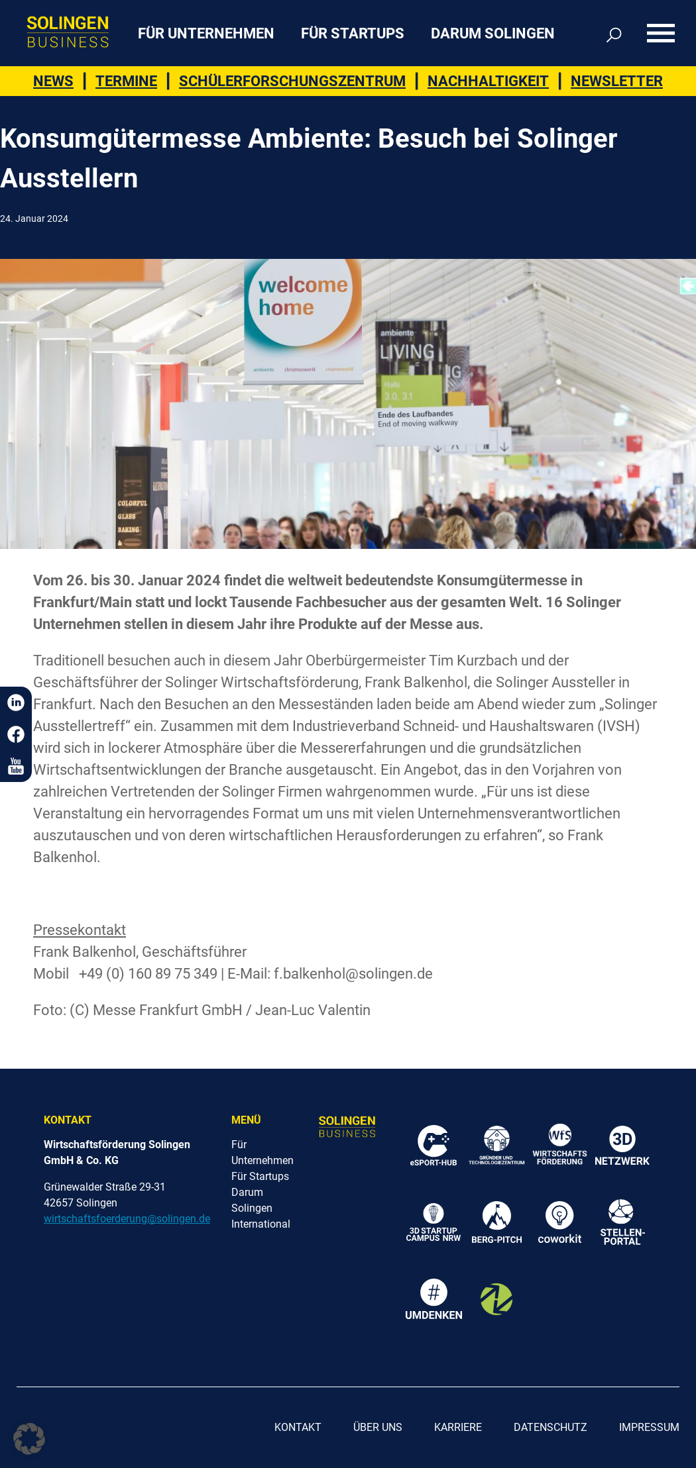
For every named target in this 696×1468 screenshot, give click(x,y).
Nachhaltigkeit (488, 81)
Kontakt (297, 1427)
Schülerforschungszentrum (292, 81)
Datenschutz (550, 1427)
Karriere (458, 1427)
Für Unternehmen (206, 33)
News (53, 81)
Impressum (649, 1427)
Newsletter (617, 81)
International (260, 1224)
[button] (29, 1439)
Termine (126, 81)
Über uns (377, 1427)
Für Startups (352, 33)
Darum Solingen (493, 33)
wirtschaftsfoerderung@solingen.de (127, 1218)
